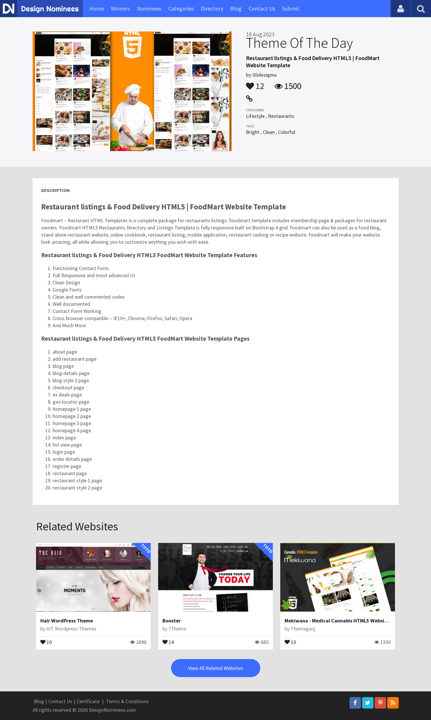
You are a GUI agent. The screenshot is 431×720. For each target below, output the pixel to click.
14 (168, 641)
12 (255, 83)
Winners (120, 8)
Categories (181, 8)
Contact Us (262, 8)
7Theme (177, 628)
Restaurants (281, 116)
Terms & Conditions (127, 701)
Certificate (88, 701)
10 (46, 641)
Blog (236, 8)
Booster (171, 620)
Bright (252, 132)
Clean (269, 132)
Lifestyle (255, 116)
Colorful (286, 132)
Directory (212, 8)
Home (96, 8)
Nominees (149, 8)
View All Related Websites (215, 668)
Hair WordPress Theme (66, 620)
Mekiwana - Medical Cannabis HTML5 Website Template (349, 620)
